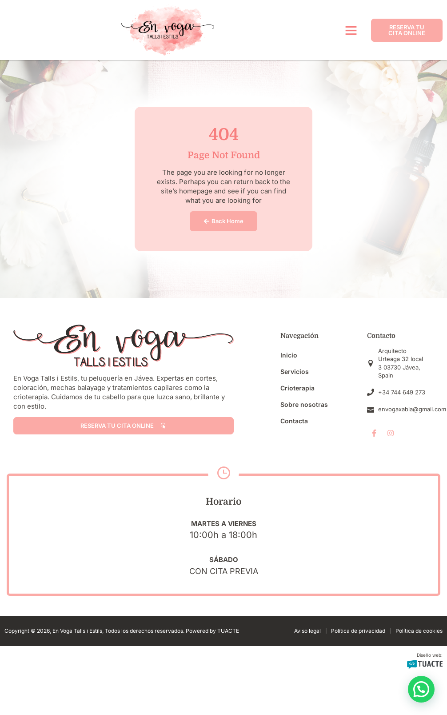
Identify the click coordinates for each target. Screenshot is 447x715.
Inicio (288, 355)
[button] (351, 30)
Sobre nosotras (304, 404)
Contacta (294, 421)
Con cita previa (223, 571)
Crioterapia (297, 388)
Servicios (294, 371)
